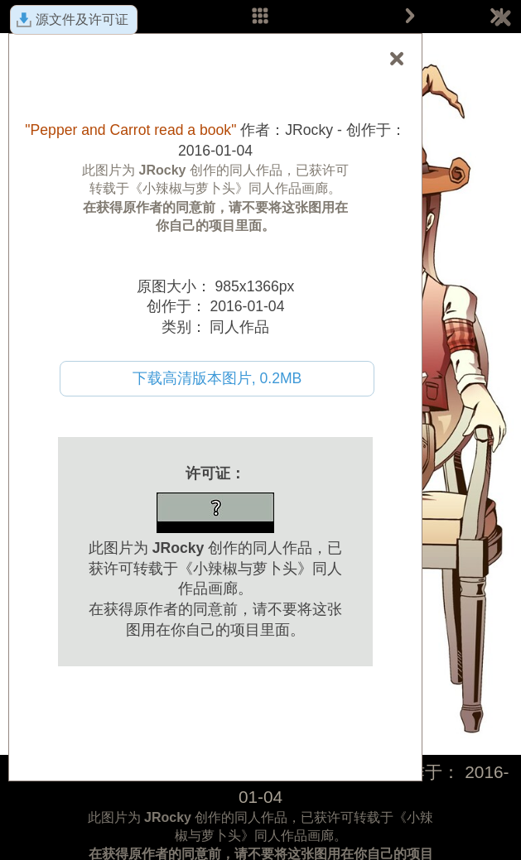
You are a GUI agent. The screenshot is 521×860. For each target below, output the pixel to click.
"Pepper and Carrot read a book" (130, 130)
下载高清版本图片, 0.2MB (217, 378)
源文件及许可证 (82, 19)
